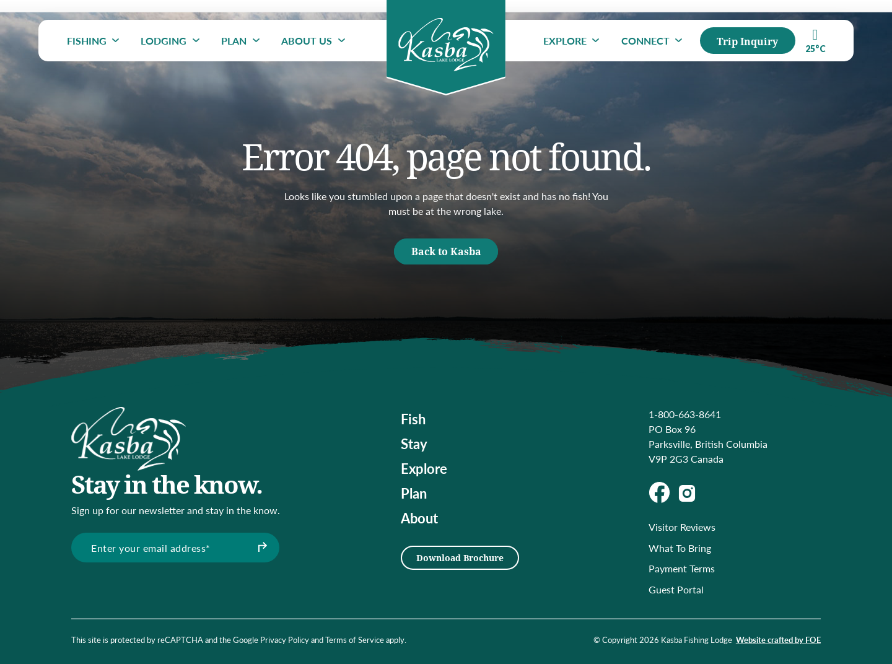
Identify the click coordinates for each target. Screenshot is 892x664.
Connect (645, 40)
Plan (234, 40)
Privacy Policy (284, 639)
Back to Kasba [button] (446, 251)
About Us (306, 40)
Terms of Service (354, 639)
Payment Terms (682, 568)
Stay (414, 443)
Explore (565, 40)
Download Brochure (460, 558)
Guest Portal (676, 589)
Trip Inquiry (747, 41)
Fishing (87, 40)
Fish (413, 419)
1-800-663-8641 (685, 414)
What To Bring (680, 548)
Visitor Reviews (682, 527)
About (419, 518)
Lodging (163, 40)
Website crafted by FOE (778, 639)
